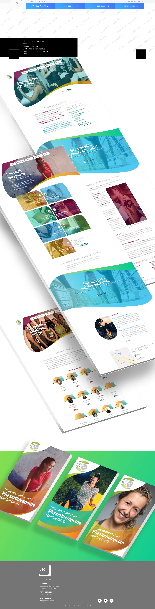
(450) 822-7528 (45, 594)
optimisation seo (131, 6)
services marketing (102, 6)
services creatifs (72, 6)
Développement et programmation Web (42, 6)
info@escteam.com (47, 601)
